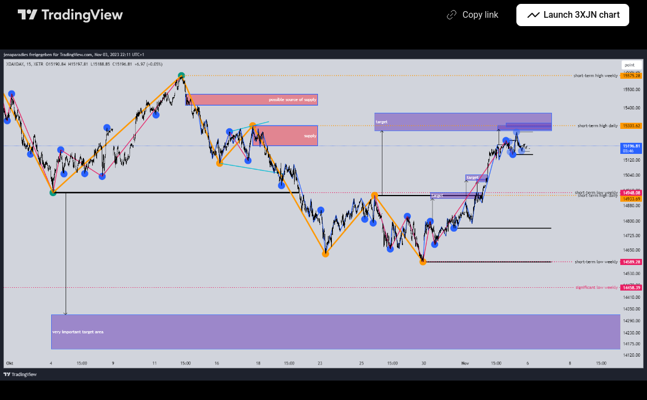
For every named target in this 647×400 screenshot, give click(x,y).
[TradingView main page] (70, 15)
